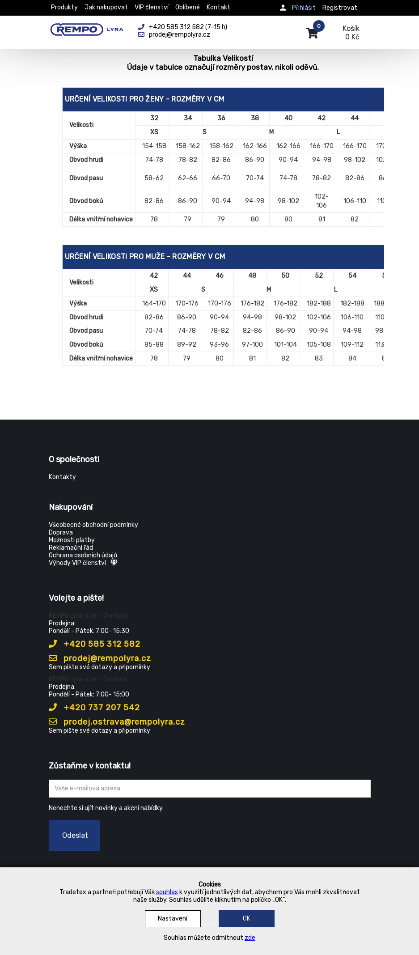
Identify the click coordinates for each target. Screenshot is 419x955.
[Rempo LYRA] (86, 28)
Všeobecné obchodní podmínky (93, 525)
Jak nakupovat (106, 7)
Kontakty (62, 477)
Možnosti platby (72, 540)
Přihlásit (304, 8)
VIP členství (152, 7)
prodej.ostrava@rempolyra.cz (117, 722)
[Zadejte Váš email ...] (210, 789)
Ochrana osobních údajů (83, 555)
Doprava (61, 532)
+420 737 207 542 (94, 708)
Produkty (64, 7)
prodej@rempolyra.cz (100, 658)
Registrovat (339, 8)
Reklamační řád (71, 548)
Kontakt (218, 7)
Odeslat (75, 835)
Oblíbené (187, 7)
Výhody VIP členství (83, 563)
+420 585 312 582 (94, 644)
